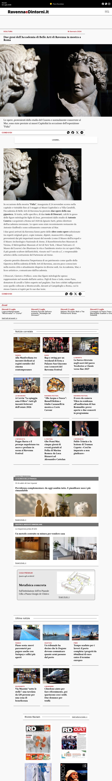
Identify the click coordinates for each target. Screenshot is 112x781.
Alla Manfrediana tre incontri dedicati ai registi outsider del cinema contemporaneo (26, 364)
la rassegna (20, 396)
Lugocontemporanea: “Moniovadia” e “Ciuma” (12, 312)
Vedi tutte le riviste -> (79, 717)
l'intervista (20, 439)
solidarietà (20, 686)
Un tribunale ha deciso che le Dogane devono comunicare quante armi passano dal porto (55, 651)
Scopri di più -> (20, 520)
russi (46, 355)
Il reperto (78, 357)
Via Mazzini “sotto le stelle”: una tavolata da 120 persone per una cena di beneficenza (26, 695)
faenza (18, 355)
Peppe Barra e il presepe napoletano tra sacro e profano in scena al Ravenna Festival (27, 447)
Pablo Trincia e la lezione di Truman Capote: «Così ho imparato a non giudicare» (83, 447)
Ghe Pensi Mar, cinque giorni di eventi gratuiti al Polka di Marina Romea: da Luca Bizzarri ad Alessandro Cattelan (54, 450)
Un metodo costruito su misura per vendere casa (40, 534)
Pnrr (76, 643)
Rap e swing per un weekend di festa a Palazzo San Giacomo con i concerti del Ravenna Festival (55, 364)
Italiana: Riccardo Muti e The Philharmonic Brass (72, 312)
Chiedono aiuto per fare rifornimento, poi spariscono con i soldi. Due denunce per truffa (55, 695)
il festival (48, 439)
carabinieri (49, 686)
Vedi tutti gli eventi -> (9, 318)
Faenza (18, 643)
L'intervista (78, 439)
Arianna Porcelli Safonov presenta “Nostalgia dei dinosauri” (41, 313)
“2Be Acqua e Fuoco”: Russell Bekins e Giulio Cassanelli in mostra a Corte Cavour (55, 404)
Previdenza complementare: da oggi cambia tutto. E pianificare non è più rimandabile (53, 489)
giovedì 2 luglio (9, 309)
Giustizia (48, 643)
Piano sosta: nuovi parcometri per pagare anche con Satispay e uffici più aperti (25, 651)
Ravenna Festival (51, 396)
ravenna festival (81, 396)
